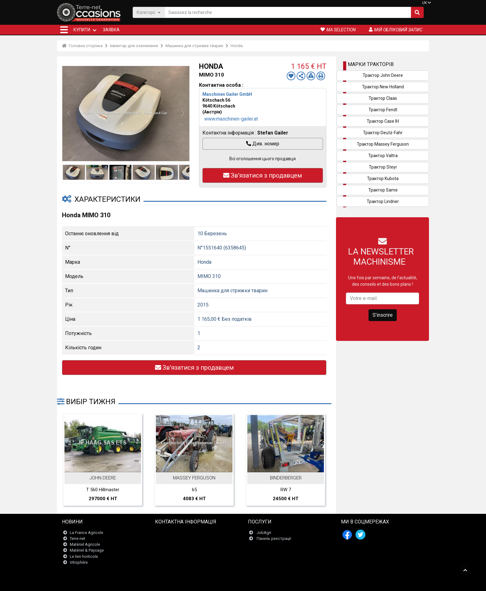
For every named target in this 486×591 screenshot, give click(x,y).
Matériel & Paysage (87, 550)
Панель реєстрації (274, 538)
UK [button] (424, 3)
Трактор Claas (383, 98)
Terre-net (77, 538)
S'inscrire (383, 315)
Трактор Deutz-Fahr (383, 132)
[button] (64, 30)
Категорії (149, 12)
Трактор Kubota (383, 178)
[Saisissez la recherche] (287, 12)
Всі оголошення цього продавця (262, 158)
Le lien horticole (84, 556)
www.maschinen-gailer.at (231, 119)
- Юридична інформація (236, 583)
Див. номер (262, 144)
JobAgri (264, 532)
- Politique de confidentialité (283, 583)
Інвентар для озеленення (134, 45)
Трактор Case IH (383, 121)
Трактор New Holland (383, 86)
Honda (237, 45)
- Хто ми (315, 583)
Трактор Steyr (383, 167)
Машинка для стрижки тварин (194, 45)
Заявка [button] (111, 29)
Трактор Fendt (383, 109)
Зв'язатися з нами (176, 532)
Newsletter (168, 538)
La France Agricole (86, 532)
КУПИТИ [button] (81, 29)
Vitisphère (79, 562)
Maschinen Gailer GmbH (227, 94)
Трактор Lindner (383, 201)
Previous (68, 113)
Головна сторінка (82, 45)
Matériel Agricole (85, 544)
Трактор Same (383, 189)
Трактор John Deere (383, 75)
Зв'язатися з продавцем (262, 175)
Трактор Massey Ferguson (383, 144)
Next (183, 113)
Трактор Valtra (383, 155)
